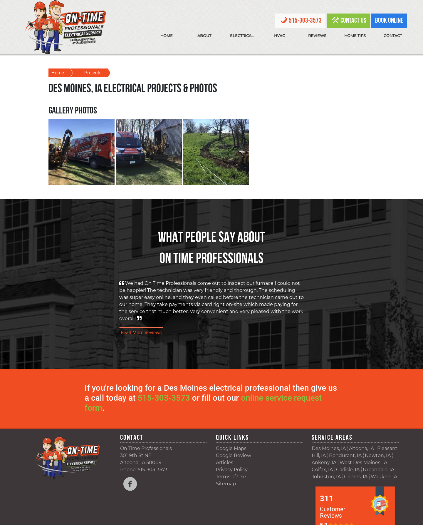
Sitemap (226, 483)
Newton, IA (378, 455)
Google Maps (231, 448)
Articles (224, 462)
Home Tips (355, 36)
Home (166, 36)
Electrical (242, 36)
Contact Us (353, 20)
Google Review (233, 455)
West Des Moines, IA (363, 462)
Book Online (389, 20)
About (204, 36)
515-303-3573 (305, 20)
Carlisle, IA (348, 469)
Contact (393, 36)
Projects (93, 73)
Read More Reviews (141, 332)
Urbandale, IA (378, 469)
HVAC (279, 36)
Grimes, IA (355, 476)
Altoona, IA (361, 448)
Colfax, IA (322, 469)
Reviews (317, 36)
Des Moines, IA (329, 448)
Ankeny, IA (324, 462)
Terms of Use (231, 476)
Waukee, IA (384, 476)
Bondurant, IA (345, 455)
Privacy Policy (232, 469)
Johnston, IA (326, 476)
